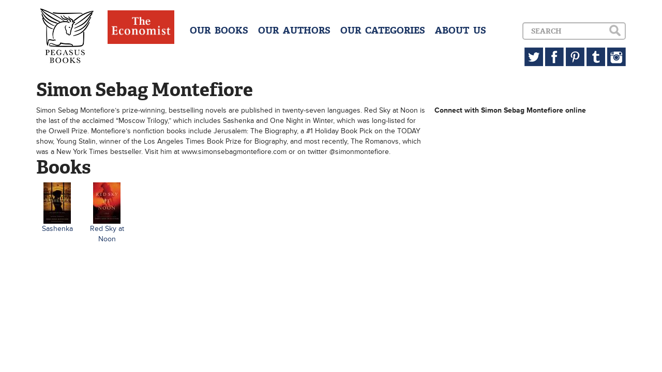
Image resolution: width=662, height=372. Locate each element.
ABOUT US (460, 30)
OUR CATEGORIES (382, 30)
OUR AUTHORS (294, 30)
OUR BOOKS (219, 30)
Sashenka (57, 228)
